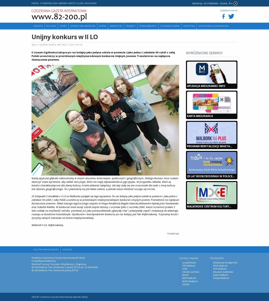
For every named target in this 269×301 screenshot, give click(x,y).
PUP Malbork (220, 268)
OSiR (184, 268)
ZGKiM (185, 284)
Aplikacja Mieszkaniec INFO (206, 86)
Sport (63, 25)
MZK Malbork (189, 278)
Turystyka (189, 25)
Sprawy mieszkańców (82, 25)
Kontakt (67, 249)
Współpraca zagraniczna (213, 25)
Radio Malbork (220, 274)
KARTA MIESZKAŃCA (200, 116)
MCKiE (185, 274)
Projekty (131, 25)
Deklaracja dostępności (225, 262)
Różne (102, 25)
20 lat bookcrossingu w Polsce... (211, 176)
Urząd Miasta (189, 262)
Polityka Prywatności (46, 249)
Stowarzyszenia (170, 25)
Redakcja (197, 3)
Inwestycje (116, 25)
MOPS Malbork (190, 281)
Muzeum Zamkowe (223, 271)
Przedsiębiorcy (148, 25)
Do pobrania (211, 3)
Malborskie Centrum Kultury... (209, 206)
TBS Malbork (188, 265)
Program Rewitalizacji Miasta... (209, 146)
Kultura (51, 25)
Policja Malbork (221, 278)
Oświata (38, 25)
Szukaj (223, 3)
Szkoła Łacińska (190, 271)
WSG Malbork (220, 265)
